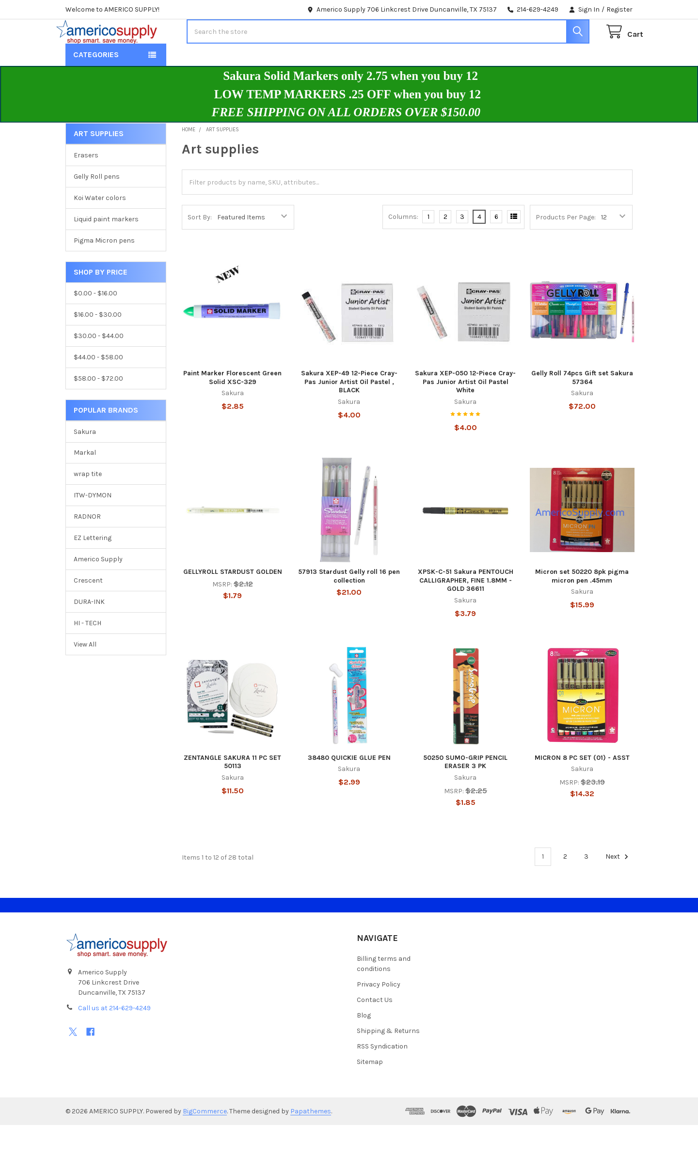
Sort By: (200, 248)
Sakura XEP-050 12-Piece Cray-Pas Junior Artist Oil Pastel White (465, 412)
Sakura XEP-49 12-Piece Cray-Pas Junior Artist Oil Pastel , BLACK (349, 412)
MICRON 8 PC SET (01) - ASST (582, 789)
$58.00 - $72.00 (98, 409)
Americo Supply (98, 590)
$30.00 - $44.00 (99, 367)
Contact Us (375, 1031)
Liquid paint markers (106, 250)
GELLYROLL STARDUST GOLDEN (232, 603)
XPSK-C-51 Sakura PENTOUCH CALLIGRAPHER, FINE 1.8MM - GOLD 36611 (465, 611)
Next (618, 888)
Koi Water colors (100, 229)
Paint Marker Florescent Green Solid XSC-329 (232, 408)
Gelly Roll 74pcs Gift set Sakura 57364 (582, 408)
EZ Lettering (92, 569)
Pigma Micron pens (104, 271)
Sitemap (370, 1093)
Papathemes (310, 1142)
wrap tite (88, 505)
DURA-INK (89, 633)
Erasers (86, 186)
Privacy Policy (378, 1015)
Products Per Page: (566, 248)
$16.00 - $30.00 (98, 345)
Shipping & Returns (388, 1062)
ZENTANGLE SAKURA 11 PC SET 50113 (232, 793)
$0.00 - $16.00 (95, 324)
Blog (364, 1046)
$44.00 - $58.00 (98, 388)
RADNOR (87, 547)
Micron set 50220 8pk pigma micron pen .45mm (582, 607)
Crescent (88, 611)
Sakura (85, 462)
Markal (85, 483)
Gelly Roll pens (97, 207)
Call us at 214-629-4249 (114, 1039)
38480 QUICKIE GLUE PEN (349, 789)
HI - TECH (87, 654)
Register (619, 9)
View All (85, 675)
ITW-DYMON (92, 526)
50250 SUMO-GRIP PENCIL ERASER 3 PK (465, 793)
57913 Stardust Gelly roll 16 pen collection (349, 607)
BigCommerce (205, 1142)
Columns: (403, 248)
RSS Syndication (382, 1077)
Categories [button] (96, 85)
